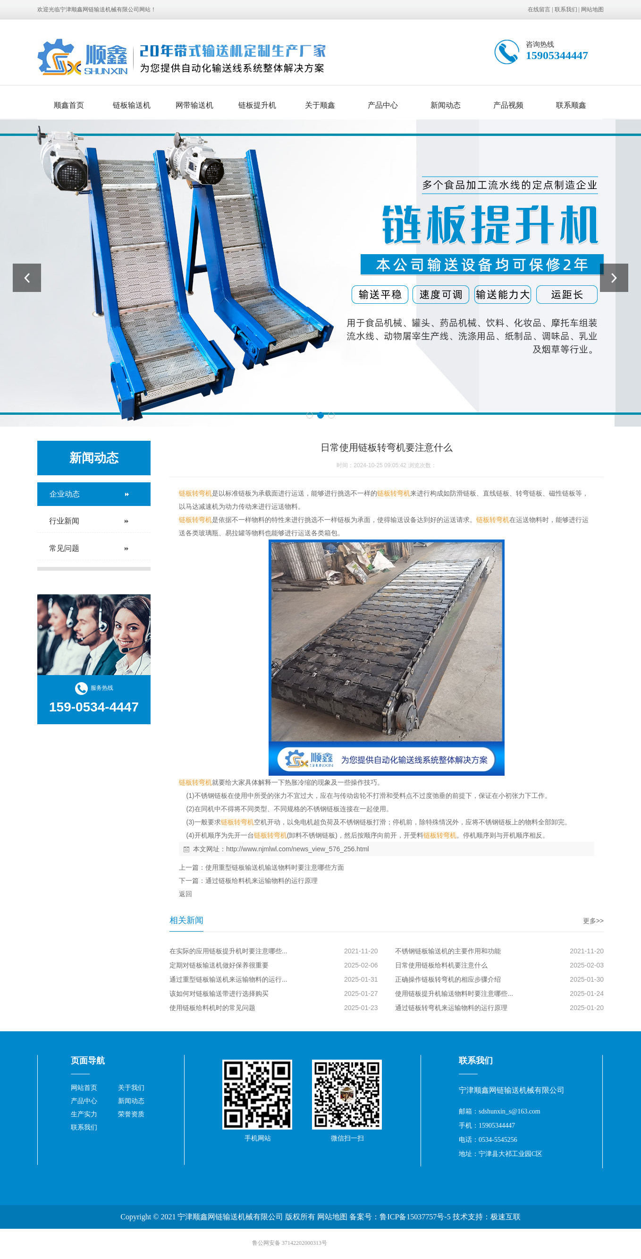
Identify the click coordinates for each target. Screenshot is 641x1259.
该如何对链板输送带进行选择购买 (219, 993)
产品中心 (383, 105)
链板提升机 (257, 105)
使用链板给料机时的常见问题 (212, 1007)
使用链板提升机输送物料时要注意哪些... (454, 993)
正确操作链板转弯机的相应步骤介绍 (448, 979)
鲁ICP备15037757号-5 (415, 1217)
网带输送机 (194, 105)
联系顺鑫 (571, 105)
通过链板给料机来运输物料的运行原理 (261, 880)
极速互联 (505, 1217)
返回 (185, 894)
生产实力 (84, 1114)
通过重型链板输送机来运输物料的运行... (228, 979)
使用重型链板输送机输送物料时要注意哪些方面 (274, 867)
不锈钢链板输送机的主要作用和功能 (448, 951)
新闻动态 (445, 105)
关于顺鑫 (320, 105)
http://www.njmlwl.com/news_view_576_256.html (297, 849)
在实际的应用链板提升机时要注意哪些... (228, 951)
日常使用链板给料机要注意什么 (441, 965)
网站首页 (84, 1087)
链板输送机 (132, 105)
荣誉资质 (131, 1114)
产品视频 (508, 105)
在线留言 (539, 9)
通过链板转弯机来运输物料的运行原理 (451, 1007)
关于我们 (131, 1087)
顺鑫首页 (69, 105)
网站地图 (592, 9)
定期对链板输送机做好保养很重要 (219, 965)
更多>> (593, 921)
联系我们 (566, 9)
